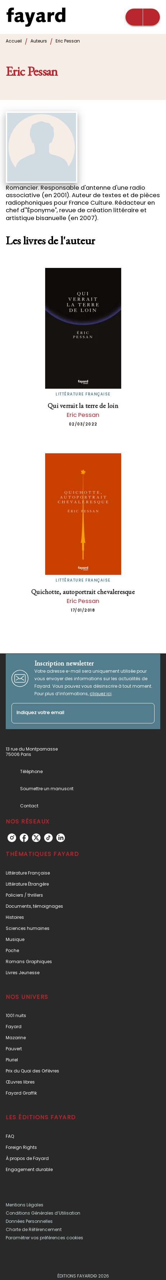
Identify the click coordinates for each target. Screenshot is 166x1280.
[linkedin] (60, 838)
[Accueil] (36, 17)
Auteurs (38, 41)
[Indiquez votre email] (74, 713)
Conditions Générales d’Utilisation (43, 1213)
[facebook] (24, 838)
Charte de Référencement (34, 1229)
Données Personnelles (29, 1221)
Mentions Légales (24, 1205)
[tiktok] (48, 838)
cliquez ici (101, 694)
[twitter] (36, 838)
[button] (83, 872)
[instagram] (12, 838)
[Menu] (142, 17)
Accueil (14, 41)
